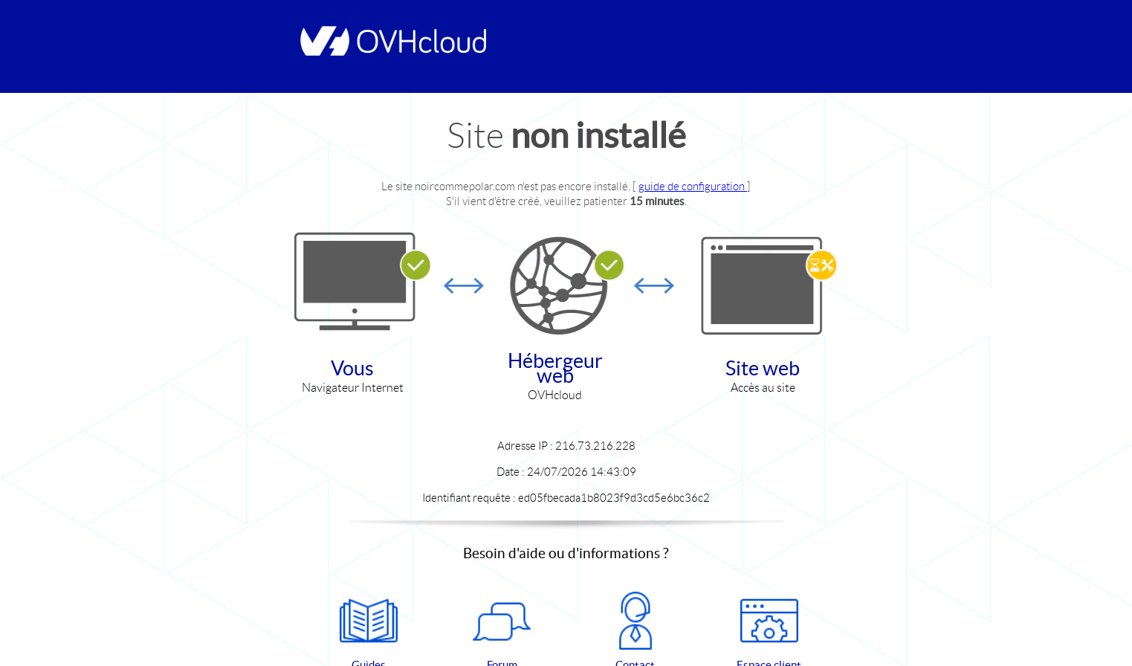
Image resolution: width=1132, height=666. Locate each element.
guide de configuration (692, 186)
